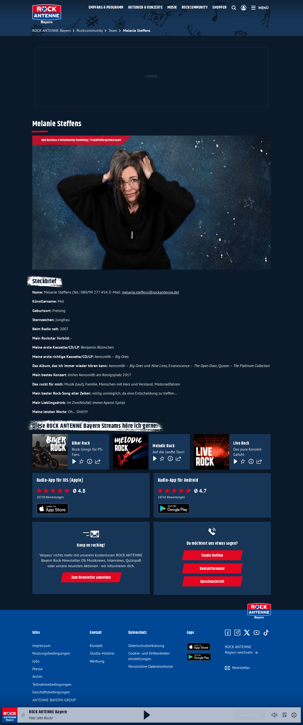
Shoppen (219, 8)
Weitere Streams (250, 715)
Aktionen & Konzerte (145, 8)
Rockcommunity (195, 8)
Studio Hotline (212, 556)
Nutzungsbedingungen (51, 653)
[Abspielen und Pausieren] (147, 715)
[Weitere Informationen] (294, 715)
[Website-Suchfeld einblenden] (233, 8)
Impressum (41, 645)
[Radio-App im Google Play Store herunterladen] (212, 509)
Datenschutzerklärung (146, 645)
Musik (172, 8)
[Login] (243, 7)
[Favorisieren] (81, 461)
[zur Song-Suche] (284, 715)
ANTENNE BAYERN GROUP (54, 699)
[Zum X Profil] (247, 633)
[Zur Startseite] (259, 618)
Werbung (97, 661)
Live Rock (241, 443)
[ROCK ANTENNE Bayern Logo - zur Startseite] (46, 14)
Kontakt (96, 645)
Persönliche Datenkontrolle (150, 666)
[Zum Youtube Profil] (256, 633)
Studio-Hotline (102, 653)
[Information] (90, 461)
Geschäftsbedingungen (51, 692)
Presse (37, 668)
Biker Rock (81, 443)
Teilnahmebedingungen (51, 684)
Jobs (36, 661)
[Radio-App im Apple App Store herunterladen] (90, 509)
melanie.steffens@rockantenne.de (150, 292)
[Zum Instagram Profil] (237, 633)
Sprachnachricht (212, 582)
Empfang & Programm (106, 8)
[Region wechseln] (241, 649)
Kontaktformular (212, 569)
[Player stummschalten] (274, 715)
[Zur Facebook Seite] (228, 633)
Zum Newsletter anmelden (91, 578)
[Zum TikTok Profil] (266, 633)
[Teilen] (98, 461)
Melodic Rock (164, 446)
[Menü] (260, 8)
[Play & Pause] (73, 461)
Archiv (37, 676)
